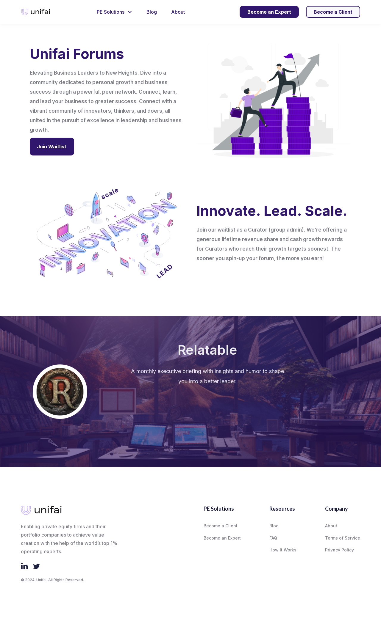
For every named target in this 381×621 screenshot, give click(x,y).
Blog (151, 12)
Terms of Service (342, 537)
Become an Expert (222, 537)
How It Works (282, 549)
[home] (35, 11)
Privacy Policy (339, 549)
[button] (114, 12)
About (178, 12)
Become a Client (221, 525)
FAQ (273, 537)
